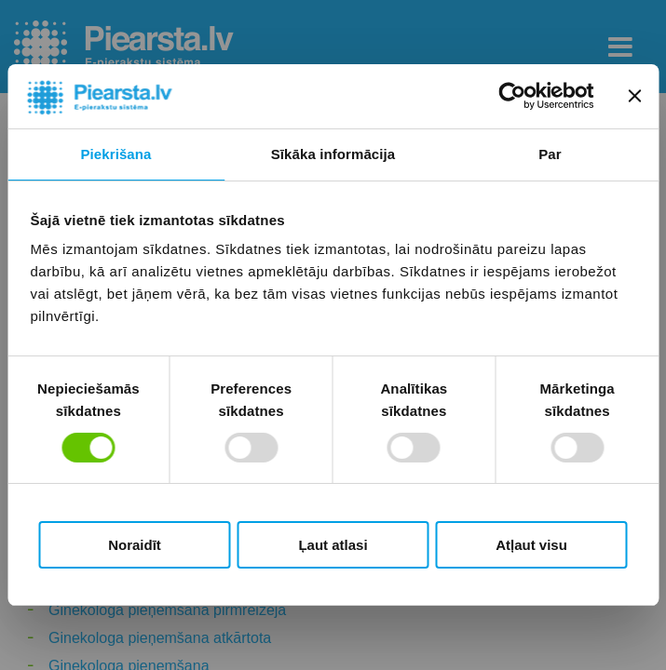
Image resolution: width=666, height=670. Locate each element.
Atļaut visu (531, 545)
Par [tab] (550, 154)
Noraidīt (134, 545)
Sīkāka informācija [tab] (333, 154)
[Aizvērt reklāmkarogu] (634, 95)
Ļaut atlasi (332, 545)
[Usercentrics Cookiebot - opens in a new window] (511, 96)
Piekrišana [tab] (115, 154)
